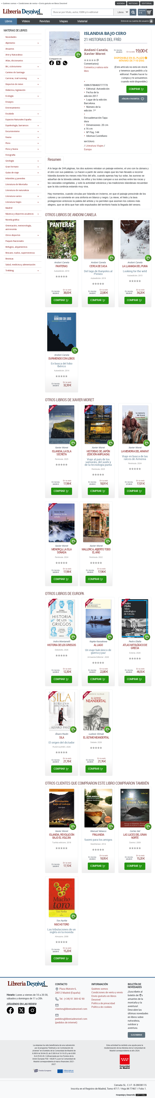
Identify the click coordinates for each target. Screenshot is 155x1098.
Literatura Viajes (94, 145)
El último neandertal (96, 737)
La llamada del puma (135, 266)
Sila (61, 737)
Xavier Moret (95, 53)
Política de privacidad (103, 1003)
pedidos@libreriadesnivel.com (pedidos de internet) (71, 1018)
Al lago (98, 644)
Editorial (147, 3)
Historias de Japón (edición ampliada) (98, 453)
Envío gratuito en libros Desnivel (53, 3)
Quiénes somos (9, 3)
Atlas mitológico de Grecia (135, 646)
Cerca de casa (98, 266)
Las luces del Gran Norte (135, 836)
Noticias (133, 3)
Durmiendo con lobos (61, 358)
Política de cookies (101, 1007)
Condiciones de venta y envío (107, 992)
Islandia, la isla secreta (61, 453)
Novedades (10, 37)
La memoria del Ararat (135, 451)
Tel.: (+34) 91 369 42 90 (69, 998)
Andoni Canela (96, 50)
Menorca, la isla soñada (61, 551)
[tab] (54, 160)
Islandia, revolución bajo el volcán (61, 836)
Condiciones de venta (27, 3)
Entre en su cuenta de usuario (137, 20)
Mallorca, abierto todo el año (96, 551)
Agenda (121, 3)
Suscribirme (136, 1035)
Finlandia (98, 834)
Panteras (62, 266)
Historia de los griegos (61, 644)
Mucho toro (61, 924)
